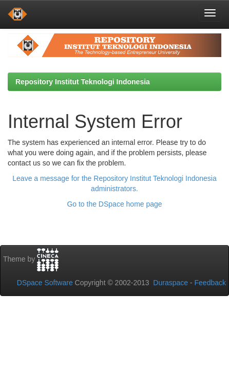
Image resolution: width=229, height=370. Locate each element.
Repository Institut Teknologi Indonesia (82, 82)
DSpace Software (45, 283)
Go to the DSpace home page (114, 204)
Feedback (210, 283)
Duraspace (170, 283)
